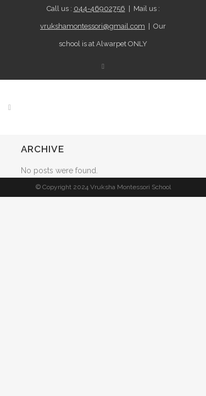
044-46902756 (99, 8)
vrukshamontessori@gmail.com (92, 26)
